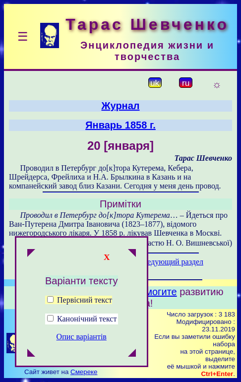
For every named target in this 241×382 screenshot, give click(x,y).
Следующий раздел (170, 261)
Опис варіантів (82, 336)
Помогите (155, 291)
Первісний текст (79, 300)
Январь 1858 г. (120, 125)
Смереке (83, 372)
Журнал (120, 105)
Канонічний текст (87, 319)
